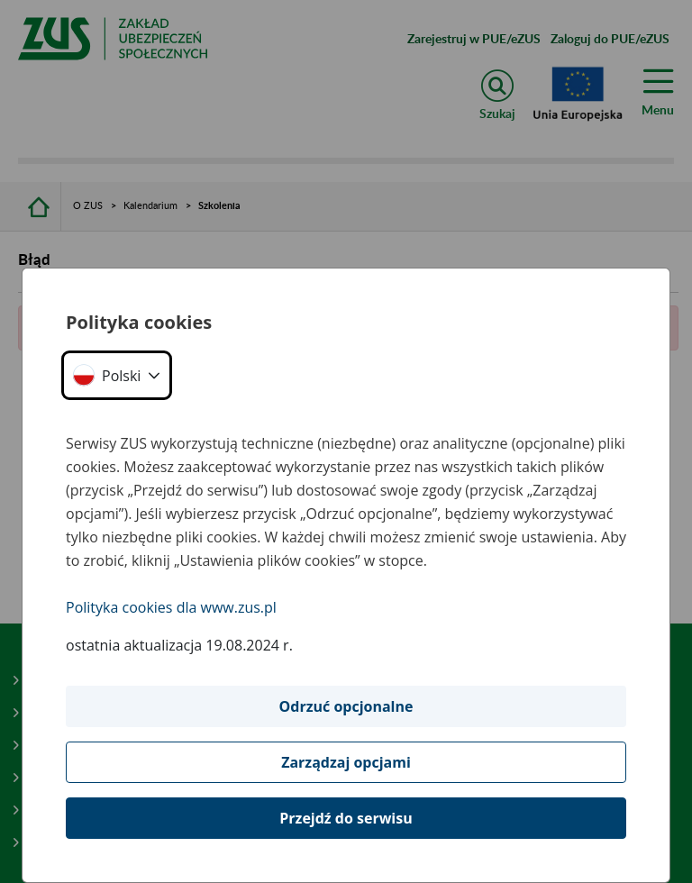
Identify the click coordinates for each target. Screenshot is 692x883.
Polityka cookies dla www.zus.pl (171, 607)
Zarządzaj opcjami (346, 762)
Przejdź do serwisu (345, 818)
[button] (117, 375)
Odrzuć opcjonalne (346, 706)
